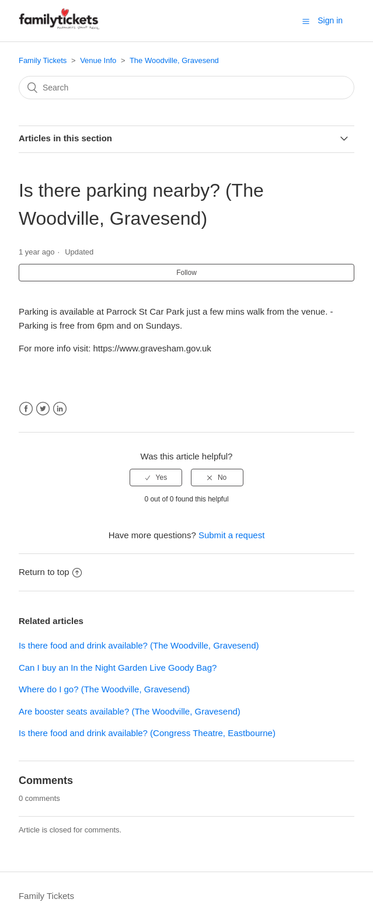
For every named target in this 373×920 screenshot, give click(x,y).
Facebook (26, 409)
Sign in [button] (330, 20)
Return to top (50, 572)
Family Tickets (43, 60)
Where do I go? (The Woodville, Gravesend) (104, 689)
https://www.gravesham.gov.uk (155, 348)
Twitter (43, 409)
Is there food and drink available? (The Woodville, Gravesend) (139, 645)
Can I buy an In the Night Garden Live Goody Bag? (118, 667)
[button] (305, 21)
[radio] (156, 477)
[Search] (186, 87)
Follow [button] (186, 273)
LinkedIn (60, 409)
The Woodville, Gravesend (174, 60)
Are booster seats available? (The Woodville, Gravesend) (129, 711)
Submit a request (231, 535)
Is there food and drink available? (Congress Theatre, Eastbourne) (147, 733)
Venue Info (98, 60)
